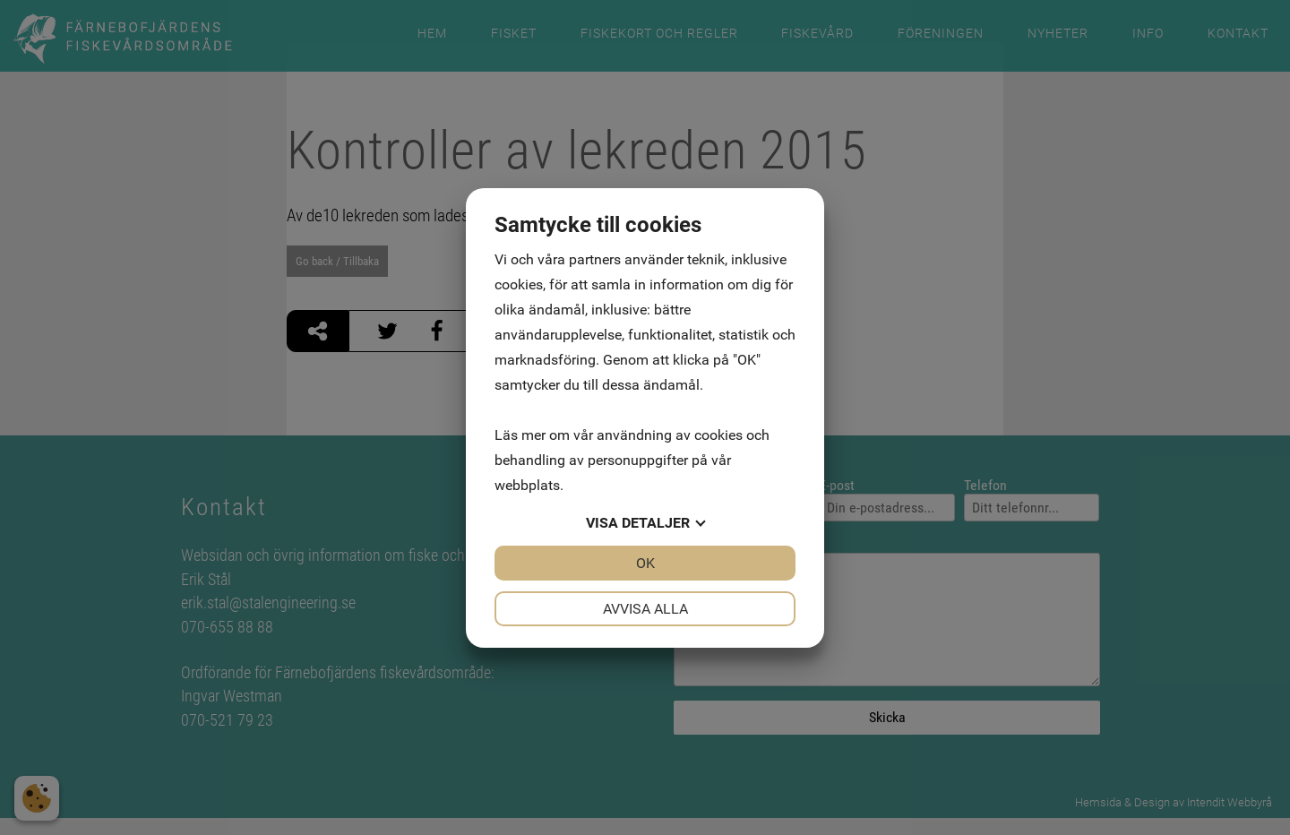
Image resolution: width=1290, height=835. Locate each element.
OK (645, 563)
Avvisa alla (645, 608)
